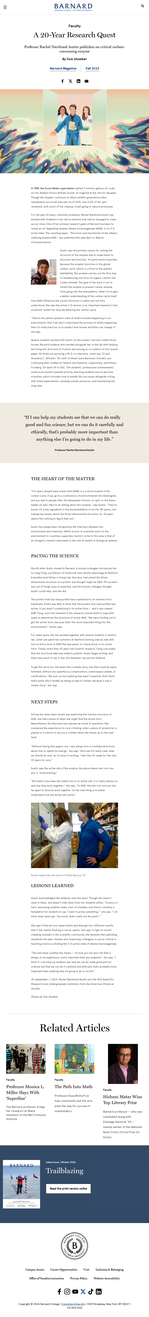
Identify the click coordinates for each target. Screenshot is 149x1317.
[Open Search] (142, 7)
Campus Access (35, 1269)
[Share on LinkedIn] (78, 81)
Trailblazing (64, 1170)
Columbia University (73, 1304)
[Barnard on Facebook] (59, 1292)
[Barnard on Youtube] (75, 1292)
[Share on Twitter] (70, 81)
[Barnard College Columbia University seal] (74, 1246)
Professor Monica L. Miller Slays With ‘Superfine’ (25, 1092)
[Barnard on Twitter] (83, 1292)
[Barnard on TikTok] (91, 1292)
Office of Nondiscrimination (46, 1278)
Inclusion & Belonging (109, 1269)
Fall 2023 (92, 68)
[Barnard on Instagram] (67, 1292)
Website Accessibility (107, 1278)
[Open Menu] (5, 7)
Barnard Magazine (63, 68)
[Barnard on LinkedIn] (99, 1292)
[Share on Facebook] (62, 81)
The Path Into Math (74, 1086)
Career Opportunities (63, 1269)
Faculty (74, 26)
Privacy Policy (78, 1278)
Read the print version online (68, 1188)
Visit (86, 1269)
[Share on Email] (86, 81)
